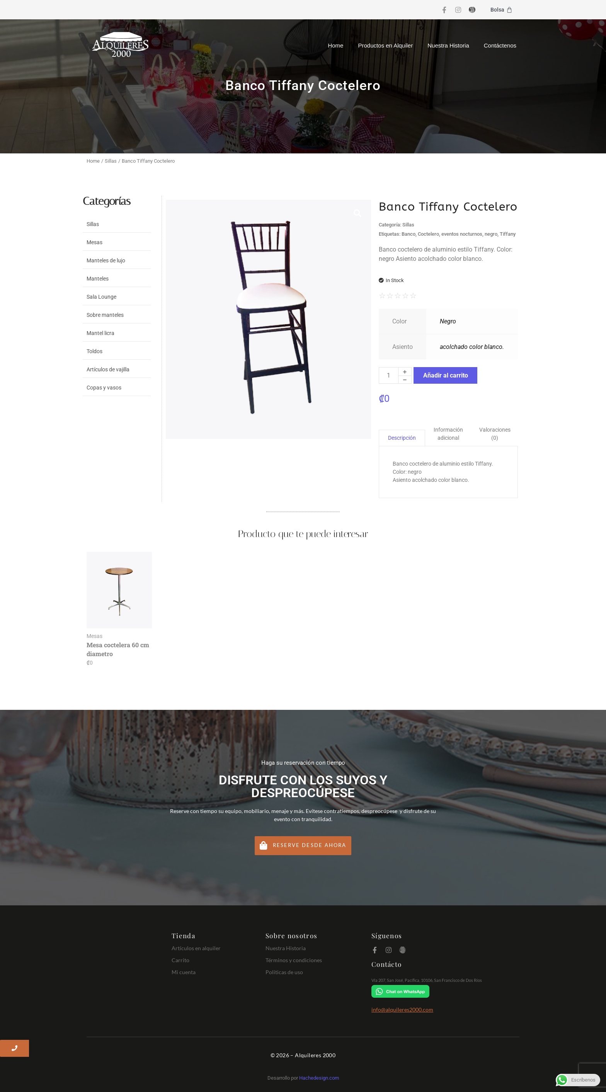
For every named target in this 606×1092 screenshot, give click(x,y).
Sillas (111, 161)
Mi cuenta (184, 972)
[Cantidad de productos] (388, 375)
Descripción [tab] (402, 438)
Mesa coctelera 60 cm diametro (118, 649)
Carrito (180, 960)
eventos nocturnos (461, 234)
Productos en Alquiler (385, 45)
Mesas (94, 636)
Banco (408, 234)
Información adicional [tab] (448, 434)
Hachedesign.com (319, 1078)
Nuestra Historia (448, 45)
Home (335, 45)
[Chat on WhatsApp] (443, 991)
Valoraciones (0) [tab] (495, 434)
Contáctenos (500, 45)
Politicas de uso (284, 972)
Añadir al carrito (445, 375)
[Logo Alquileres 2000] (120, 44)
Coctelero (428, 234)
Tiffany (508, 234)
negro (491, 234)
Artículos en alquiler (196, 948)
